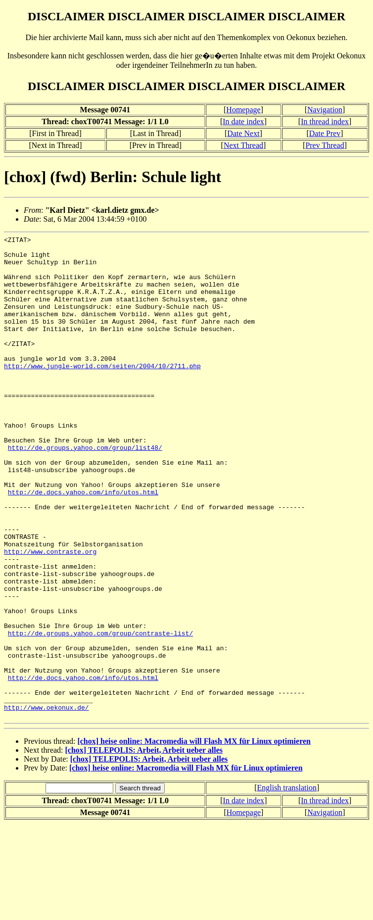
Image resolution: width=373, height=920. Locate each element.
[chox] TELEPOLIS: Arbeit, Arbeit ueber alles (144, 846)
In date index (243, 121)
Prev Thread (324, 145)
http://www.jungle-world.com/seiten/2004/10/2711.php (102, 392)
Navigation (324, 109)
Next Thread (243, 145)
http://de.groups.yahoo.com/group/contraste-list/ (100, 713)
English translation (286, 884)
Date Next (243, 133)
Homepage (243, 109)
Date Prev (325, 133)
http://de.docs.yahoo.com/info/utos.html (83, 543)
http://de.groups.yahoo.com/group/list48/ (85, 490)
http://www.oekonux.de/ (46, 802)
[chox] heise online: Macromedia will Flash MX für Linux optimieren (194, 837)
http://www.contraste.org (50, 615)
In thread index (325, 121)
